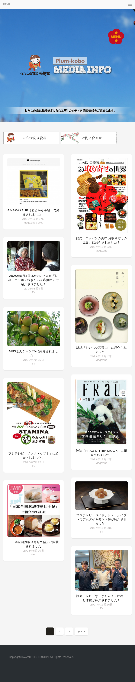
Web (40, 222)
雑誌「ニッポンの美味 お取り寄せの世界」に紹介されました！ (101, 240)
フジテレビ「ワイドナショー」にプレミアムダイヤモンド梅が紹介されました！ (101, 519)
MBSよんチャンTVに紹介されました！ (33, 353)
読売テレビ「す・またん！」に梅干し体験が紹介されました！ (101, 598)
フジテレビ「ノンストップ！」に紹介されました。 (33, 456)
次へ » (81, 631)
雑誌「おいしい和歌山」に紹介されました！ (101, 350)
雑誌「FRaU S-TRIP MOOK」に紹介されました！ (101, 453)
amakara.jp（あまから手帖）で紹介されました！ (33, 212)
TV (33, 292)
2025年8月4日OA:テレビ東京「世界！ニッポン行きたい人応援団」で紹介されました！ (33, 280)
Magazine (29, 222)
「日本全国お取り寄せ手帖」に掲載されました (33, 544)
